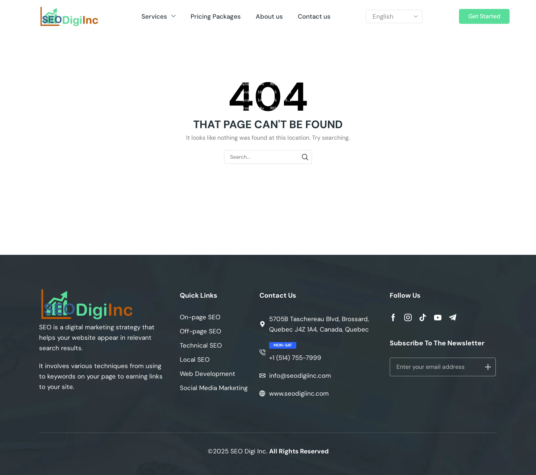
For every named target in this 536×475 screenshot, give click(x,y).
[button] (484, 16)
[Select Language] (394, 16)
